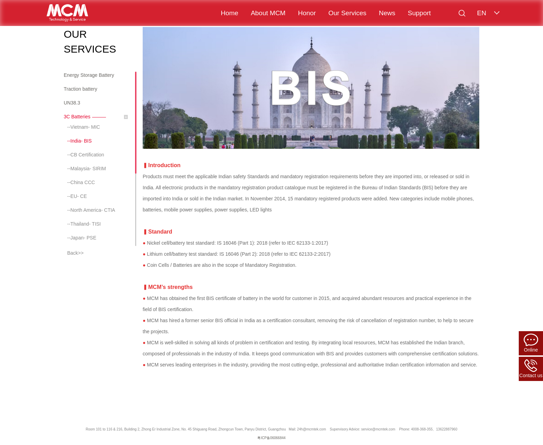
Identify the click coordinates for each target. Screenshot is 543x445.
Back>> (75, 253)
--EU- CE (77, 196)
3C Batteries (77, 116)
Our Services (347, 13)
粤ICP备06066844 (271, 438)
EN (481, 13)
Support (419, 13)
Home (229, 13)
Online (531, 343)
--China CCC (81, 182)
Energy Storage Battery (89, 75)
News (387, 13)
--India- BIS (79, 141)
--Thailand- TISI (84, 224)
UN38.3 (72, 103)
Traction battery (80, 89)
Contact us (531, 368)
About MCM (268, 13)
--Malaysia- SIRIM (86, 168)
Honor (307, 13)
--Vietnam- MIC (83, 127)
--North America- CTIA (91, 210)
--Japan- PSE (81, 237)
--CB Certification (85, 154)
